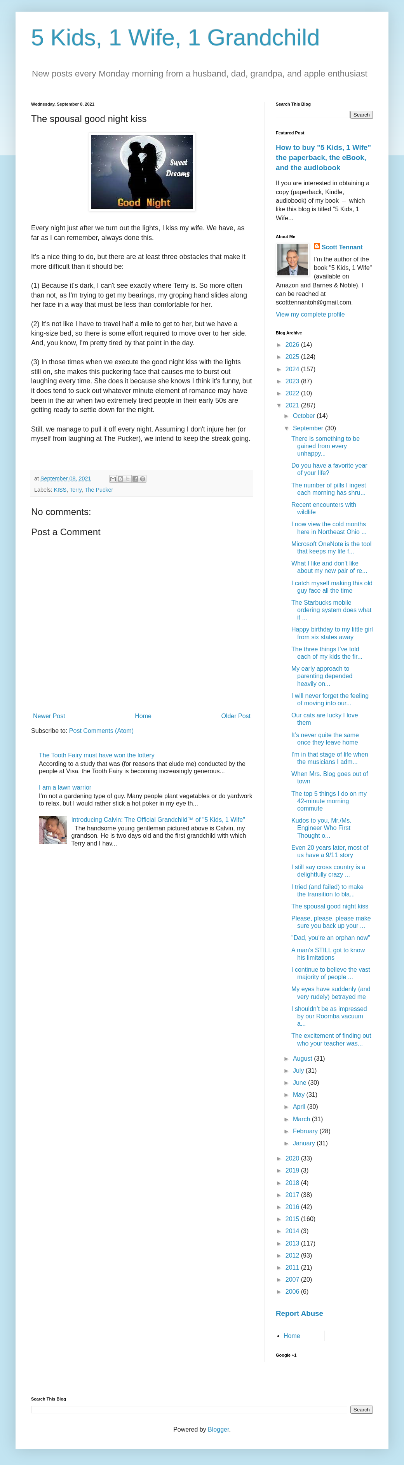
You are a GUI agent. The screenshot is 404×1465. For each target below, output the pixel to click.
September (309, 428)
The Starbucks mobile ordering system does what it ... (331, 610)
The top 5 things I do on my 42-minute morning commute (329, 801)
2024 (293, 369)
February (306, 1131)
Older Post (236, 716)
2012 (293, 1255)
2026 (293, 344)
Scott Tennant (342, 247)
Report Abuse (299, 1313)
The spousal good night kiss (329, 906)
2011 (293, 1267)
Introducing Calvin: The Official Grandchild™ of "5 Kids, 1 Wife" (158, 819)
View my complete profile (310, 314)
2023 (293, 381)
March (302, 1119)
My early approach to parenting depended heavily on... (321, 676)
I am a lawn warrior (65, 787)
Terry (76, 490)
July (299, 1070)
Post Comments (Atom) (101, 730)
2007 (293, 1279)
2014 (293, 1231)
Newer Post (49, 716)
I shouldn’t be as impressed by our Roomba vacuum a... (329, 1016)
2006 (293, 1291)
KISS (60, 490)
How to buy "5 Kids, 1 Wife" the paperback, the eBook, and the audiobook (323, 157)
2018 (293, 1183)
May (299, 1094)
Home (143, 716)
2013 (293, 1243)
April (300, 1106)
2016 (293, 1207)
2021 (293, 405)
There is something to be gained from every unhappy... (325, 446)
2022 (293, 393)
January (305, 1143)
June (300, 1082)
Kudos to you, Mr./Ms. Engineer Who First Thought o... (321, 828)
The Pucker (99, 490)
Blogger (218, 1429)
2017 (293, 1195)
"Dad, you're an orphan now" (330, 937)
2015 (293, 1219)
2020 (293, 1158)
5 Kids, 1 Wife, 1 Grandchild (175, 37)
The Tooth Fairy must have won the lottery (97, 755)
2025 (293, 356)
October (305, 415)
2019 (293, 1170)
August (303, 1058)
